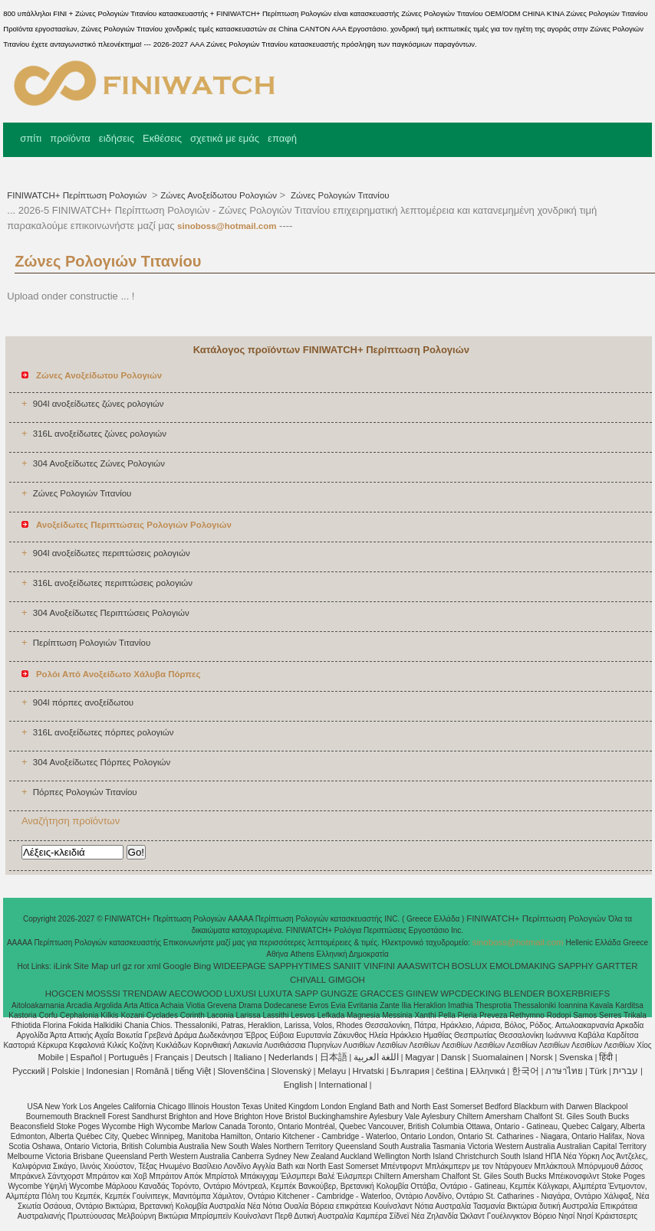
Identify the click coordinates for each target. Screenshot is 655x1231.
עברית (625, 1070)
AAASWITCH (423, 966)
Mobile (51, 1057)
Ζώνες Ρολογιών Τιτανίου (339, 195)
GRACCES (382, 993)
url (115, 966)
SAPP (306, 993)
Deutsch (211, 1057)
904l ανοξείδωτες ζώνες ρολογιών (98, 403)
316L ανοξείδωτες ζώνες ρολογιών (99, 433)
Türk (598, 1070)
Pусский (28, 1070)
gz (127, 966)
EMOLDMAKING (522, 966)
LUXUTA (275, 993)
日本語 (333, 1057)
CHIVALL (308, 979)
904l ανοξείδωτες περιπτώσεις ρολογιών (111, 553)
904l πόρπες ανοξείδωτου (83, 702)
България (410, 1070)
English (298, 1084)
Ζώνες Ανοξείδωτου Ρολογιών (218, 195)
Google (177, 966)
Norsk (541, 1057)
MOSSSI (103, 993)
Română (152, 1070)
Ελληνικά (487, 1070)
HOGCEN (64, 993)
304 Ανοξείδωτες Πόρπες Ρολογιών (102, 762)
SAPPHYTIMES (299, 966)
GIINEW (422, 993)
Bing (202, 966)
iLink (63, 966)
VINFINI (379, 966)
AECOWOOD (195, 993)
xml (154, 966)
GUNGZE (339, 993)
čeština (449, 1070)
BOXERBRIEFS (578, 993)
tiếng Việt (193, 1070)
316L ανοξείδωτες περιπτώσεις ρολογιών (113, 583)
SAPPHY (576, 966)
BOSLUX (470, 966)
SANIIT (347, 966)
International (343, 1084)
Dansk (453, 1057)
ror (139, 966)
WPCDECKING (470, 993)
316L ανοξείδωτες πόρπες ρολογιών (103, 732)
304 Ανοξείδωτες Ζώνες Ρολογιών (99, 463)
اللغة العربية (376, 1057)
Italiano (247, 1057)
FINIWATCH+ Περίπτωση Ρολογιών (78, 195)
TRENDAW (145, 993)
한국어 (525, 1070)
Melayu (332, 1070)
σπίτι (30, 138)
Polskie (65, 1070)
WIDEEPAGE (239, 966)
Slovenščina (241, 1070)
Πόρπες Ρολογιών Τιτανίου (85, 792)
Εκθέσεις (162, 138)
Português (128, 1057)
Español (86, 1057)
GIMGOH (346, 979)
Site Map (91, 966)
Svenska (576, 1057)
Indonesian (107, 1070)
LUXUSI (241, 993)
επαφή (282, 138)
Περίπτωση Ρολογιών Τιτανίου (92, 642)
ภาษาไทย (564, 1070)
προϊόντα (70, 138)
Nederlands (291, 1057)
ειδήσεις (116, 138)
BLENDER (524, 993)
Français (172, 1057)
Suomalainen (497, 1057)
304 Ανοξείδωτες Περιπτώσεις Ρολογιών (111, 612)
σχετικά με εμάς (224, 138)
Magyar (419, 1057)
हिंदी (606, 1057)
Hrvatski (368, 1070)
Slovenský (291, 1070)
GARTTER (617, 966)
